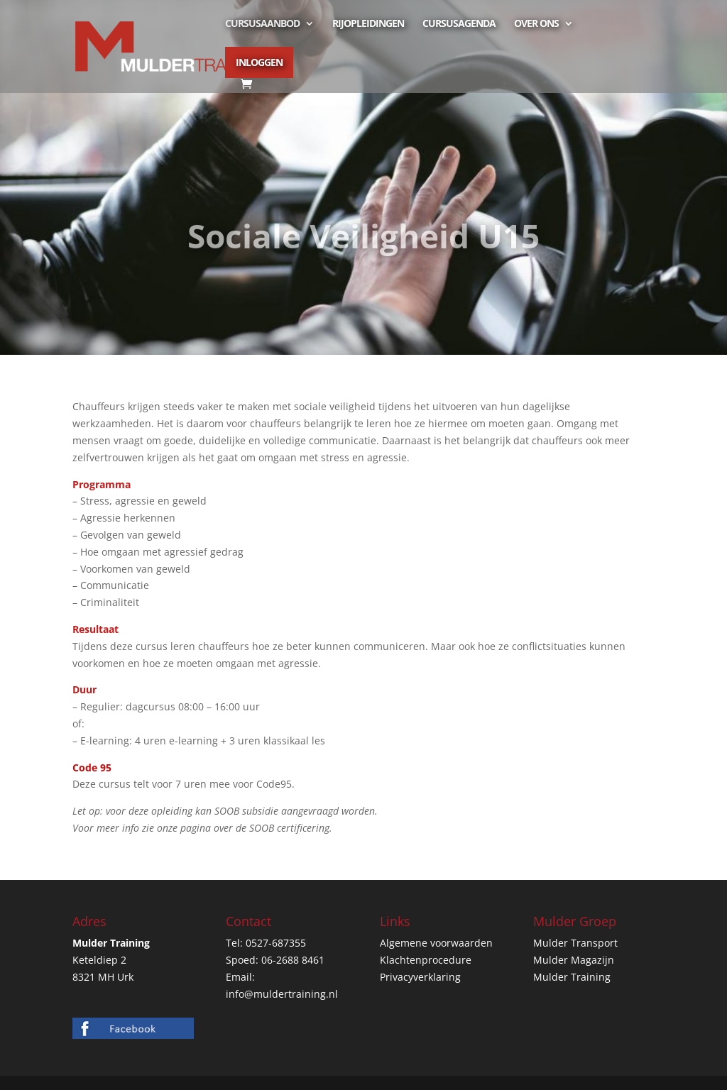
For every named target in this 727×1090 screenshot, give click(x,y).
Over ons (536, 24)
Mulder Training (572, 977)
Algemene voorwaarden (436, 942)
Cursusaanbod (262, 24)
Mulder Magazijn (573, 960)
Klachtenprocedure (425, 960)
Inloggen (259, 62)
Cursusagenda (459, 24)
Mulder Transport (575, 942)
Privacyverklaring (420, 977)
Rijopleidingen (368, 24)
